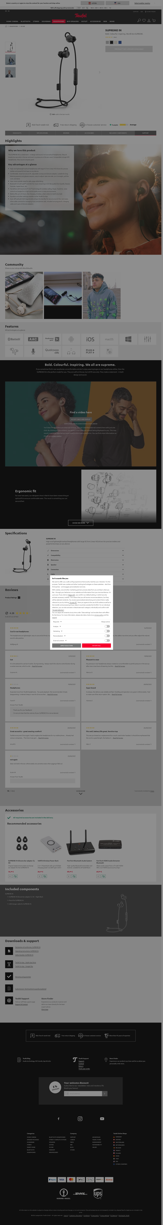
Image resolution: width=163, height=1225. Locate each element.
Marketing (56, 631)
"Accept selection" (58, 610)
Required (56, 622)
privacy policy (99, 615)
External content (58, 640)
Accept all (96, 645)
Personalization (58, 636)
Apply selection (66, 645)
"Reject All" (71, 595)
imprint (54, 617)
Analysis (55, 626)
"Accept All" (73, 602)
